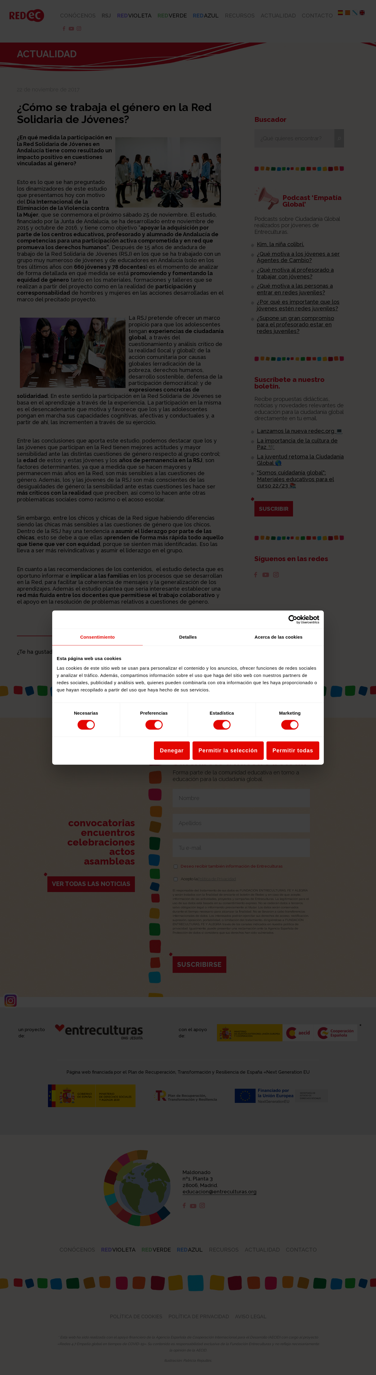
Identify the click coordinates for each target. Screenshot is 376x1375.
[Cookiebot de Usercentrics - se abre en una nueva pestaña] (292, 619)
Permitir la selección (228, 750)
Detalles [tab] (188, 637)
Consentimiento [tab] (97, 637)
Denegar (172, 750)
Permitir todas (292, 750)
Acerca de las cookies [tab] (279, 637)
